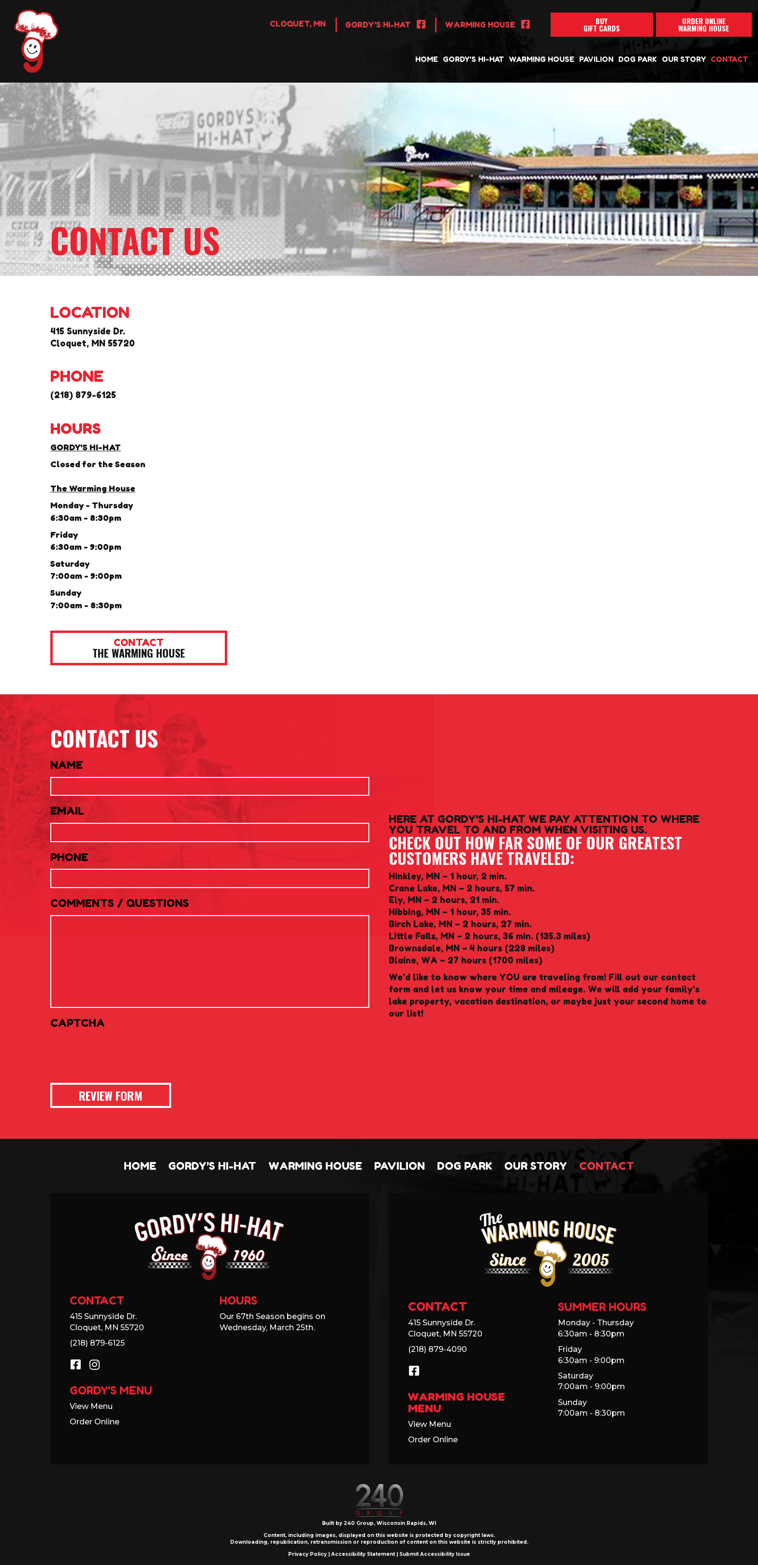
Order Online (94, 1421)
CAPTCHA (77, 1023)
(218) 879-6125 (83, 394)
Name (66, 765)
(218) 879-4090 (437, 1349)
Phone (69, 857)
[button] (138, 648)
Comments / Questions (119, 903)
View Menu (91, 1406)
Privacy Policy (307, 1554)
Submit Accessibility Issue (434, 1554)
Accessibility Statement (363, 1554)
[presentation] (123, 1053)
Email (67, 810)
